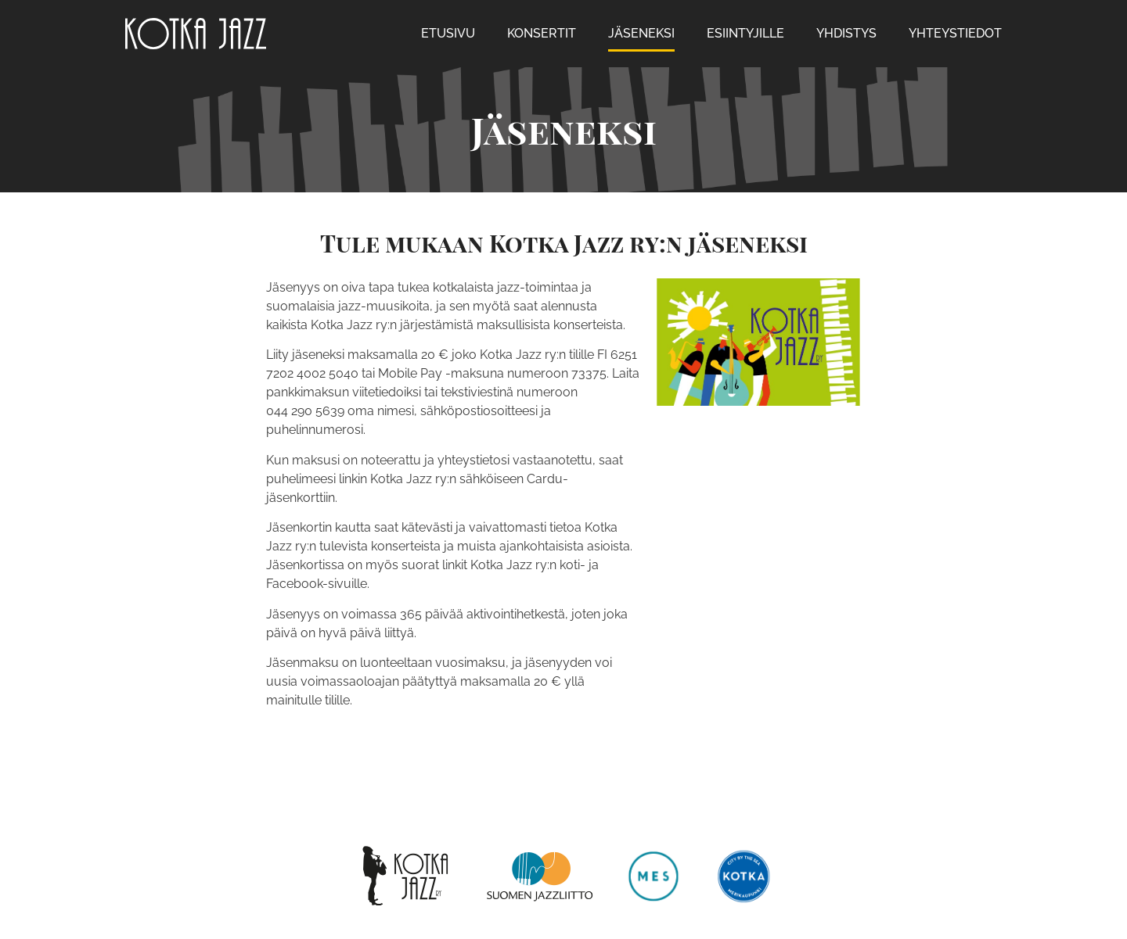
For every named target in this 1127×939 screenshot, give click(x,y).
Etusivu (448, 33)
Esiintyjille (745, 33)
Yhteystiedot (955, 33)
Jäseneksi (641, 33)
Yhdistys (846, 33)
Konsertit (541, 33)
